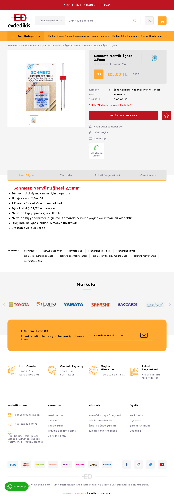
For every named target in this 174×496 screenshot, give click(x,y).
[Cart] (162, 20)
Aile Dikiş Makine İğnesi (146, 89)
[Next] (170, 305)
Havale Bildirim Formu (62, 430)
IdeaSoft (68, 493)
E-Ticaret (79, 493)
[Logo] (19, 21)
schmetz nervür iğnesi (145, 256)
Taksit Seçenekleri (107, 175)
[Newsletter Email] (121, 335)
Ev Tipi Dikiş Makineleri (125, 36)
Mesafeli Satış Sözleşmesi (105, 415)
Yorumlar (66, 175)
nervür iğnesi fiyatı (53, 251)
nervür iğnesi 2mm (33, 261)
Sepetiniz (135, 430)
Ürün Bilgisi (26, 175)
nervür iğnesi (30, 251)
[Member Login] (149, 20)
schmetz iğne (75, 251)
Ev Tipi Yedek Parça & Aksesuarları (69, 36)
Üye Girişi (136, 420)
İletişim (53, 420)
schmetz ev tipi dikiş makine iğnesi (110, 256)
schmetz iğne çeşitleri (99, 251)
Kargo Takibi (56, 425)
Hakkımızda (55, 415)
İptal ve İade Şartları (102, 425)
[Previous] (4, 305)
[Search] (103, 20)
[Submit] (143, 335)
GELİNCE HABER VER (121, 115)
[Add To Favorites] (162, 115)
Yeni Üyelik (136, 415)
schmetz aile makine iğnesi (73, 256)
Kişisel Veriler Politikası (103, 430)
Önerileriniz (148, 175)
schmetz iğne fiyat (125, 251)
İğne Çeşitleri (122, 89)
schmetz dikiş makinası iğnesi (39, 256)
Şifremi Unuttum (140, 425)
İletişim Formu (57, 435)
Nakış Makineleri (100, 36)
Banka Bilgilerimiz (151, 36)
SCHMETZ (120, 94)
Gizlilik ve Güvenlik (100, 420)
